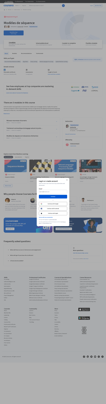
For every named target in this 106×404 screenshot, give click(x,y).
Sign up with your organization (46, 217)
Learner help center (53, 219)
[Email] (53, 192)
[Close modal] (67, 180)
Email (41, 189)
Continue (53, 196)
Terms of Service (46, 223)
